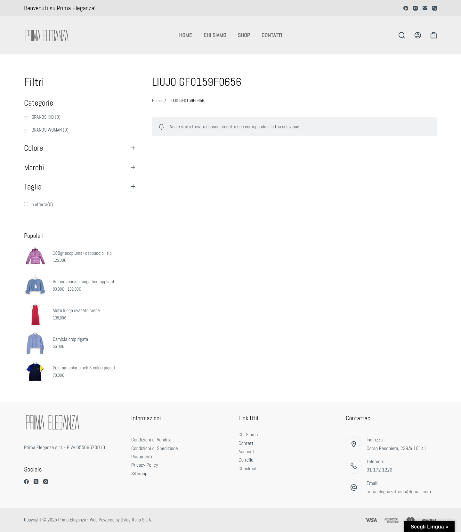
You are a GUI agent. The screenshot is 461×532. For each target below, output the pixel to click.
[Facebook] (405, 8)
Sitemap (139, 473)
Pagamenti (141, 456)
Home (185, 35)
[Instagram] (415, 8)
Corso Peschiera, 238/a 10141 (396, 448)
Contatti (272, 35)
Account (246, 451)
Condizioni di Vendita (151, 439)
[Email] (425, 8)
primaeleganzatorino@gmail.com (399, 491)
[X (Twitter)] (36, 481)
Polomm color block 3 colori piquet (84, 368)
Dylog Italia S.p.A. (136, 520)
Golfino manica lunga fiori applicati (84, 281)
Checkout (248, 468)
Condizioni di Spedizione (154, 448)
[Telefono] (434, 8)
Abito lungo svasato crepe (76, 310)
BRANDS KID (46, 117)
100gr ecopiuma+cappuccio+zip (82, 253)
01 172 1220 (379, 469)
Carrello (246, 459)
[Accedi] (418, 35)
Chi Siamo (215, 35)
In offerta (41, 204)
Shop (244, 35)
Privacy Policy (144, 465)
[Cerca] (402, 35)
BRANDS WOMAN (50, 130)
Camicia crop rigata (70, 339)
